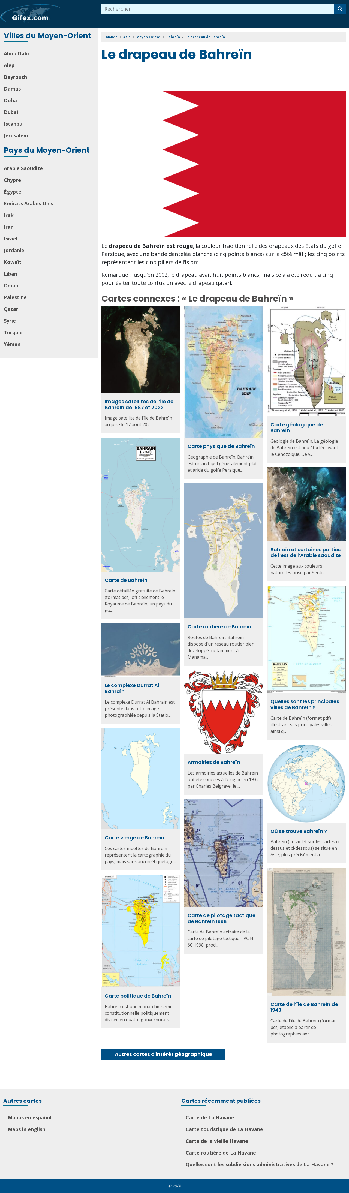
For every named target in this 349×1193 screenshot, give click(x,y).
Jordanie (14, 250)
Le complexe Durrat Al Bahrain (132, 688)
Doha (10, 100)
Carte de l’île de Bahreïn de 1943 (304, 1007)
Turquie (13, 332)
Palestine (15, 297)
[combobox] (218, 9)
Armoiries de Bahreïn (214, 762)
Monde (112, 37)
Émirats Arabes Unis (28, 203)
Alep (9, 65)
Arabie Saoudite (23, 168)
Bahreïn (173, 37)
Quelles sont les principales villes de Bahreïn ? (304, 704)
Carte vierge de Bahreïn (134, 837)
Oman (11, 285)
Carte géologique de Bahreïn (296, 427)
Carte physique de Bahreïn (221, 446)
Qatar (11, 309)
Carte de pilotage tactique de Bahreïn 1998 (221, 918)
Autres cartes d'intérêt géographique (163, 1054)
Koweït (13, 262)
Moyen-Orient (148, 37)
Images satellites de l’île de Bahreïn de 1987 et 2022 (139, 404)
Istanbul (14, 123)
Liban (10, 273)
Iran (9, 227)
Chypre (12, 180)
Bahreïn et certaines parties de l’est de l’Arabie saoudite (305, 552)
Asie (127, 37)
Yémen (12, 344)
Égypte (12, 191)
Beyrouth (15, 77)
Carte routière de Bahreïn (219, 626)
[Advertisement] (200, 77)
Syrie (10, 320)
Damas (12, 88)
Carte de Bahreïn (126, 580)
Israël (10, 238)
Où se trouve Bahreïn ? (298, 831)
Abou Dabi (16, 53)
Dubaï (11, 112)
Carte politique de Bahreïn (138, 995)
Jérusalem (16, 135)
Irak (9, 215)
